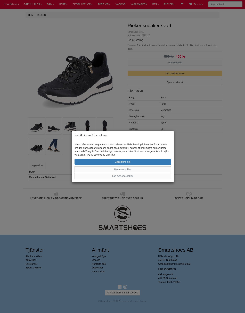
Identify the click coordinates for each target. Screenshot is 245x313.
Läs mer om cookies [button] (122, 176)
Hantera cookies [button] (122, 169)
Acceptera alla (122, 161)
